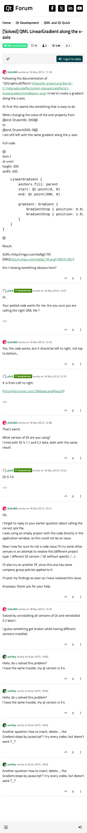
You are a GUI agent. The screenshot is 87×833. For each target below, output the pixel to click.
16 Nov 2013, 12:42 (55, 470)
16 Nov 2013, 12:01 (55, 291)
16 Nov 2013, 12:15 (55, 376)
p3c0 (10, 291)
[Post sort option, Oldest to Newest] (8, 58)
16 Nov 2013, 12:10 (41, 342)
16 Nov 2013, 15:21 (41, 508)
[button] (6, 827)
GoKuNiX (12, 72)
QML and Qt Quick (15, 46)
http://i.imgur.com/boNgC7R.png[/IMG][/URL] (41, 259)
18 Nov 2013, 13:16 (41, 609)
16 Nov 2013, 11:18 (41, 72)
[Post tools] (81, 278)
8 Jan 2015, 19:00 (38, 656)
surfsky (11, 656)
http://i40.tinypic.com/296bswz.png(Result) (33, 391)
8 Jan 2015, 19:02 (38, 725)
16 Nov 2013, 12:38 (41, 423)
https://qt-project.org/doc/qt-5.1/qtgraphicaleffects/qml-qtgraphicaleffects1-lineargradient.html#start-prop (37, 88)
